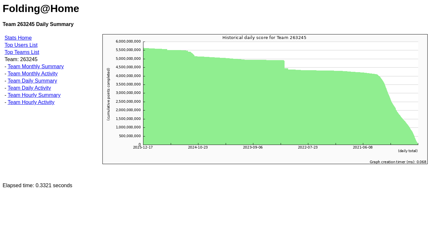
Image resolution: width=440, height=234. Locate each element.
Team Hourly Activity (30, 102)
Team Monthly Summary (35, 66)
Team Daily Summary (32, 81)
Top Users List (21, 45)
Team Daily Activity (29, 88)
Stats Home (18, 38)
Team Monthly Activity (32, 73)
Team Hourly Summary (33, 95)
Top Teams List (22, 52)
